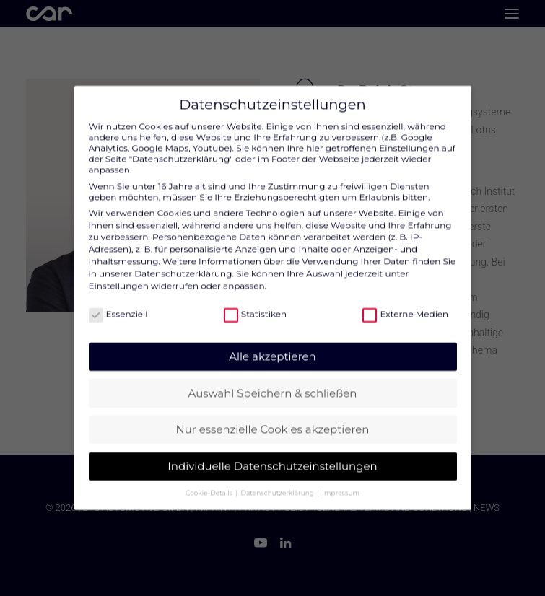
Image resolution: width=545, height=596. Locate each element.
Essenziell (118, 304)
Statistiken (255, 304)
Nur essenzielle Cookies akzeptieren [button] (273, 420)
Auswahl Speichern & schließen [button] (272, 384)
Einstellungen (119, 276)
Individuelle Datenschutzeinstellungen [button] (272, 457)
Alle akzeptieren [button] (272, 347)
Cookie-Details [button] (210, 484)
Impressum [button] (340, 484)
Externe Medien (405, 304)
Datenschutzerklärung (183, 264)
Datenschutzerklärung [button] (278, 484)
